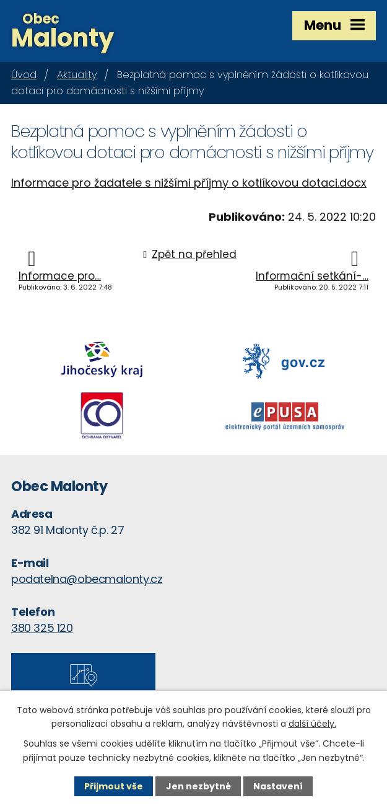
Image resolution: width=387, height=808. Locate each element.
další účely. (312, 723)
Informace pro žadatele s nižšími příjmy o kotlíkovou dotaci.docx (189, 182)
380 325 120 (42, 628)
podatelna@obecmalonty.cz (86, 579)
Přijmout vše (113, 786)
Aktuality (77, 75)
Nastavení (278, 786)
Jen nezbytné (198, 786)
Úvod (24, 75)
